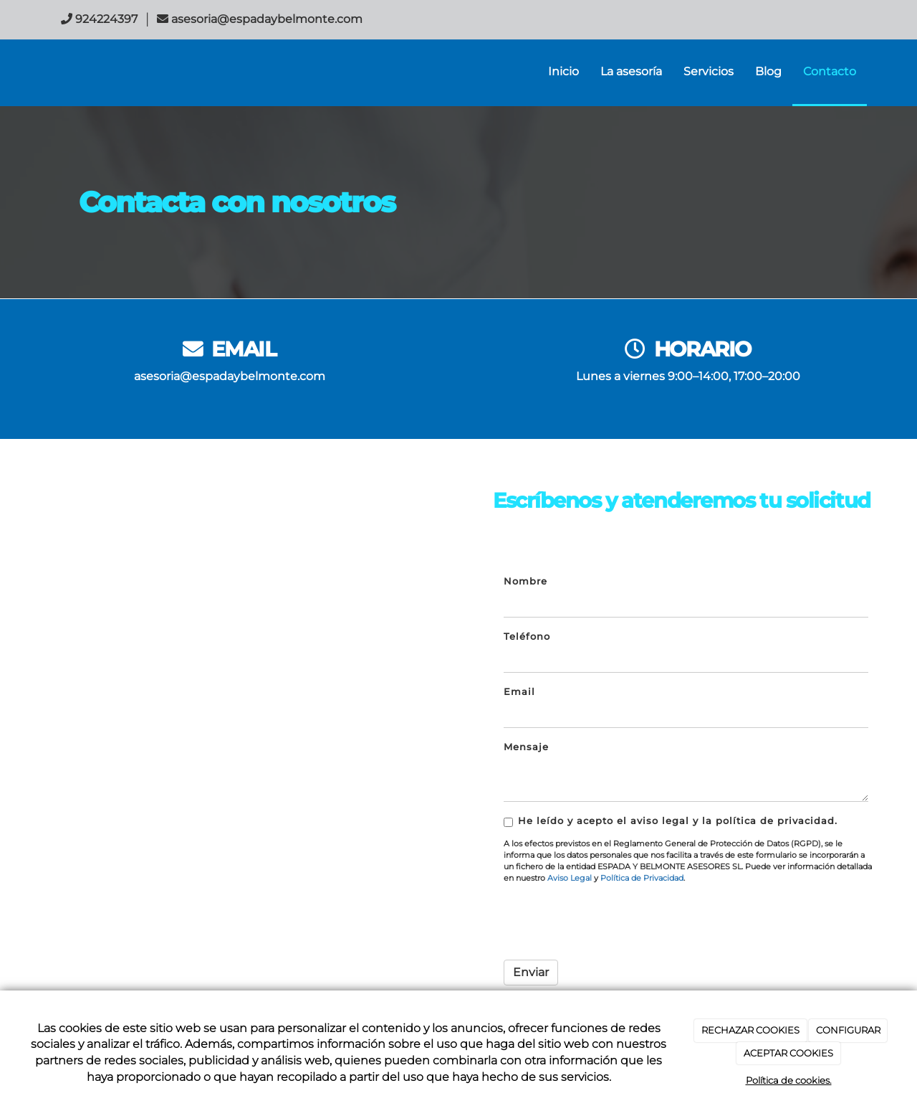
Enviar (531, 972)
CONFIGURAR (848, 1030)
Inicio (563, 71)
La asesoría (631, 71)
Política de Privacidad (641, 878)
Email (519, 691)
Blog (768, 71)
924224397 (106, 19)
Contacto (829, 71)
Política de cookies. (789, 1080)
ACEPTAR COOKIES (788, 1053)
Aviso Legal (569, 878)
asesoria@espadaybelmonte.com (229, 376)
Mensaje (526, 747)
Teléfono (527, 636)
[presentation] (612, 921)
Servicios (708, 71)
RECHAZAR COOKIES (750, 1030)
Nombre (525, 581)
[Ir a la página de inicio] (36, 71)
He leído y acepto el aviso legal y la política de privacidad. (670, 821)
